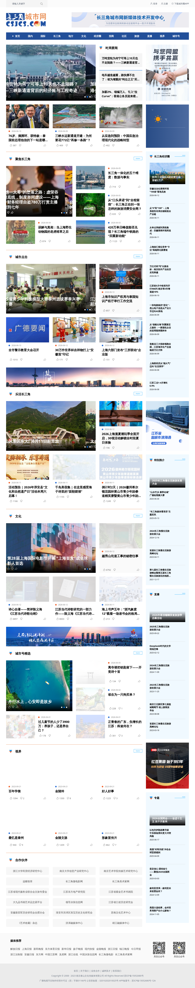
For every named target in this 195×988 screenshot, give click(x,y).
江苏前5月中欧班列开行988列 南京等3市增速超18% (160, 288)
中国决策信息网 (88, 954)
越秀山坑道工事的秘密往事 (120, 556)
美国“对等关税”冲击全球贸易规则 (160, 851)
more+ (138, 256)
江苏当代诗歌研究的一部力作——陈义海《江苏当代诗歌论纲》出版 (73, 611)
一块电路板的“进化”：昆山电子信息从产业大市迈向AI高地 (160, 308)
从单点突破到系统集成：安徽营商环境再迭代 (160, 230)
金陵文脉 (61, 838)
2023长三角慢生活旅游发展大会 (159, 686)
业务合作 (95, 970)
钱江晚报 (124, 949)
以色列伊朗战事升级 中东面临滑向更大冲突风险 (160, 832)
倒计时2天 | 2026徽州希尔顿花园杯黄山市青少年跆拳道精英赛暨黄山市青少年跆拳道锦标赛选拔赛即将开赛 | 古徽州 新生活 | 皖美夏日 (121, 491)
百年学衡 (15, 791)
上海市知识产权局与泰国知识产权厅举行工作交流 (120, 299)
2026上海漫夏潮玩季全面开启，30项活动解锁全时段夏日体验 (120, 438)
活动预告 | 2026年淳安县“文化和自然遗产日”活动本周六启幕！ (28, 491)
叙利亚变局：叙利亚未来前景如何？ (160, 890)
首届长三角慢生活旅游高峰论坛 (160, 552)
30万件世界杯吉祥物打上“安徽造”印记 (74, 352)
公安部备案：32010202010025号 (103, 980)
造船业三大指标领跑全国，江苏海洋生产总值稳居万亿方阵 (160, 346)
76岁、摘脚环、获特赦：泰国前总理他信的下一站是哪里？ (27, 138)
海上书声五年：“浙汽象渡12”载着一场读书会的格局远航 (121, 611)
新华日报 (66, 949)
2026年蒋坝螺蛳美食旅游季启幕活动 (167, 616)
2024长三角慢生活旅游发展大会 (159, 532)
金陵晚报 (101, 949)
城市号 (176, 36)
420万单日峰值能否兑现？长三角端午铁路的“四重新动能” (123, 231)
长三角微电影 (106, 954)
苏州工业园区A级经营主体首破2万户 (166, 178)
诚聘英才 (106, 970)
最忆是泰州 (16, 838)
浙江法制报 (16, 954)
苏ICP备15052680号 (134, 975)
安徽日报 (29, 954)
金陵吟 (59, 791)
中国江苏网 (51, 954)
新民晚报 (38, 949)
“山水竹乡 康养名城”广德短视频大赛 (159, 494)
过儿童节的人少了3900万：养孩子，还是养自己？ (53, 726)
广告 (138, 384)
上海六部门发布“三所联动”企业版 (121, 352)
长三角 (57, 36)
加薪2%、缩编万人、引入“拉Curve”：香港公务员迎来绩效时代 (120, 94)
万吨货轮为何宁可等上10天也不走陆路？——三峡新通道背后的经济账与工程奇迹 (120, 60)
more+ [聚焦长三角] (138, 158)
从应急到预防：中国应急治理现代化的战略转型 (120, 138)
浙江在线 (73, 954)
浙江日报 (113, 949)
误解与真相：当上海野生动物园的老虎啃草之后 (55, 229)
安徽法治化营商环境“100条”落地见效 (159, 190)
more (183, 155)
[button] (85, 96)
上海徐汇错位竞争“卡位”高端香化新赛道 (160, 248)
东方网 (39, 954)
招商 (111, 36)
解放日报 (15, 949)
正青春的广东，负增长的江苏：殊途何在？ (125, 724)
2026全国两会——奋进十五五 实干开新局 (167, 820)
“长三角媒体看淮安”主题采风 (160, 513)
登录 (153, 3)
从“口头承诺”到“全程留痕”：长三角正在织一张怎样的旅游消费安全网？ (125, 204)
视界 (162, 36)
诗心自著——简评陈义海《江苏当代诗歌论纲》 (25, 611)
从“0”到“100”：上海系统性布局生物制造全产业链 (160, 211)
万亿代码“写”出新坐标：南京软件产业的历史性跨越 (160, 269)
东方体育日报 (52, 949)
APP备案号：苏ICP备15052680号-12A (137, 980)
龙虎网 (62, 954)
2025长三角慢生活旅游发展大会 (167, 482)
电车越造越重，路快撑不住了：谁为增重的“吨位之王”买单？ (119, 77)
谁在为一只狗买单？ (121, 694)
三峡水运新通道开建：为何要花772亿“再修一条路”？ (73, 138)
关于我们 (84, 970)
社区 (124, 36)
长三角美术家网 (123, 954)
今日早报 (136, 949)
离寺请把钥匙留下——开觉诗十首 (125, 669)
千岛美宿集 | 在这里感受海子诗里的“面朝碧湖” (73, 489)
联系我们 (117, 970)
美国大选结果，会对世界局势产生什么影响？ (160, 909)
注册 (164, 3)
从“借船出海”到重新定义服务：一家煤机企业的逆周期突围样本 (160, 327)
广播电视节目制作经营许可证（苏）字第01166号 (63, 980)
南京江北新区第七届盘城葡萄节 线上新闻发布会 (160, 707)
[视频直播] (183, 593)
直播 (149, 36)
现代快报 (89, 949)
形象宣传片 (109, 838)
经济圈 (97, 36)
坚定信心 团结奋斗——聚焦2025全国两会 (159, 871)
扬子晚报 (78, 949)
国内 (30, 36)
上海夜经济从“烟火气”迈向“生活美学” (160, 365)
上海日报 (27, 949)
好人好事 (108, 791)
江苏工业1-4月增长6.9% (159, 384)
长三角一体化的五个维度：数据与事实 (123, 175)
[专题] (183, 797)
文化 (83, 36)
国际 (43, 36)
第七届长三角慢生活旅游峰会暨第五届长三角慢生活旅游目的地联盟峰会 (160, 572)
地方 (70, 36)
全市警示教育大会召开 (24, 350)
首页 (17, 36)
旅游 (136, 36)
